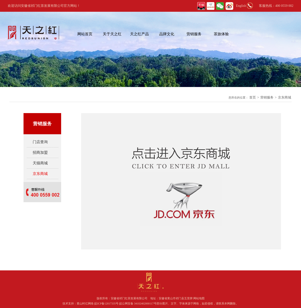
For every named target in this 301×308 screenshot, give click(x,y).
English (241, 6)
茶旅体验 (221, 34)
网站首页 (84, 34)
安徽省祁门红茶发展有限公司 (129, 298)
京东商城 (284, 97)
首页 (252, 97)
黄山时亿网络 (85, 303)
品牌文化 (166, 34)
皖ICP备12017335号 (106, 303)
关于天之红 (112, 34)
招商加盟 (40, 152)
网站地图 (199, 298)
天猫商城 (40, 163)
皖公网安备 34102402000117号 (138, 303)
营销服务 (194, 34)
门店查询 (40, 142)
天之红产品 (139, 34)
